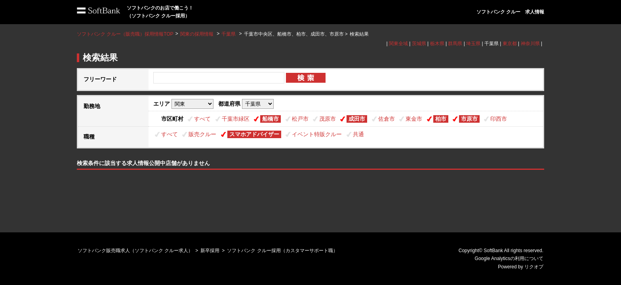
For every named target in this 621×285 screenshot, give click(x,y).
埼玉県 (473, 43)
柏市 (440, 119)
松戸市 (300, 119)
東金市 (414, 119)
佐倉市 (386, 119)
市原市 (469, 119)
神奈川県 (530, 43)
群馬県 (455, 43)
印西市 (498, 119)
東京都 (510, 43)
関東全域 (398, 43)
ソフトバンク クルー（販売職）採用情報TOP (125, 34)
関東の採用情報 (197, 34)
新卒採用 (209, 250)
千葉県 (228, 34)
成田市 (357, 119)
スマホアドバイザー (254, 134)
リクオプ (533, 267)
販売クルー (202, 134)
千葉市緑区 (236, 119)
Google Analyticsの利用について (509, 258)
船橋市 (270, 119)
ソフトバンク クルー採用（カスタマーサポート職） (282, 250)
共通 (358, 134)
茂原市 (327, 119)
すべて (202, 119)
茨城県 (419, 43)
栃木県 (437, 43)
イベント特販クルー (317, 134)
